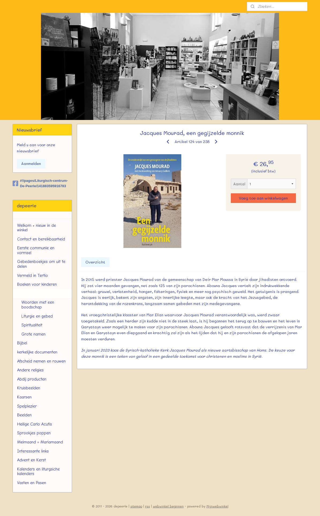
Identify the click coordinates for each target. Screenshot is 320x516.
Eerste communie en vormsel (35, 250)
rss (147, 506)
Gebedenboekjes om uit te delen (41, 264)
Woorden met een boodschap (37, 305)
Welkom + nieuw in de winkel (36, 228)
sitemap (136, 506)
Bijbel (22, 343)
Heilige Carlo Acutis (34, 424)
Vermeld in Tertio (32, 275)
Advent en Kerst (31, 460)
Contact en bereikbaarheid (41, 239)
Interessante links (33, 451)
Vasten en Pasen (31, 482)
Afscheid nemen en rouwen (41, 361)
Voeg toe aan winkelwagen (263, 198)
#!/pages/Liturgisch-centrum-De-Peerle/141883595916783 (40, 183)
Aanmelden (31, 163)
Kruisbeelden (28, 388)
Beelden (24, 415)
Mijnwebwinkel (217, 506)
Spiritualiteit (31, 325)
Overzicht (95, 262)
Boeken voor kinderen (37, 284)
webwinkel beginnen (168, 506)
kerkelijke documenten (37, 352)
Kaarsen (24, 397)
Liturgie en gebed (37, 316)
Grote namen (33, 334)
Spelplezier (27, 406)
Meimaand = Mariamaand (40, 442)
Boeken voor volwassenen (40, 293)
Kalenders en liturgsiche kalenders (38, 471)
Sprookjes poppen (34, 433)
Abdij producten (31, 379)
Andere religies (30, 370)
